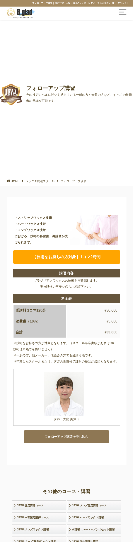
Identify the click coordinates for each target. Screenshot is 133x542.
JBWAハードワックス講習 (86, 517)
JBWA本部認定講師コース (31, 517)
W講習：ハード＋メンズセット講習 (92, 529)
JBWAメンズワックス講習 (31, 529)
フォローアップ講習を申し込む (66, 436)
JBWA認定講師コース (28, 505)
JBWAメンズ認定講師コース (88, 505)
